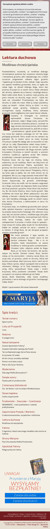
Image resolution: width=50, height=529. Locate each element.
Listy (4, 330)
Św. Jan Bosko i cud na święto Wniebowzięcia (21, 388)
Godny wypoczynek (10, 396)
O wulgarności (8, 338)
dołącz (22, 514)
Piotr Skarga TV (33, 525)
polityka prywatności (39, 516)
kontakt (43, 518)
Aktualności (21, 525)
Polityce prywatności (16, 17)
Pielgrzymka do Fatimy (11, 450)
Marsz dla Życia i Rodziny (12, 365)
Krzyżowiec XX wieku (11, 355)
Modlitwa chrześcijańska (12, 423)
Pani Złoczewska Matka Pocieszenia (17, 442)
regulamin (26, 516)
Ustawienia (24, 44)
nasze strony (30, 514)
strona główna (13, 514)
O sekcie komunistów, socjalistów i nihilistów (21, 415)
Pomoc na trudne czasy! (12, 361)
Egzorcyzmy (7, 322)
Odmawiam (9, 44)
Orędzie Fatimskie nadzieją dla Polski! (17, 349)
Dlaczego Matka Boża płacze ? (14, 372)
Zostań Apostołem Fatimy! (13, 346)
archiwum (18, 516)
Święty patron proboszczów (14, 380)
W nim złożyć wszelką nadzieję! (15, 358)
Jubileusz (40, 514)
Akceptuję (40, 44)
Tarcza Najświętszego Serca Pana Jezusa (19, 352)
